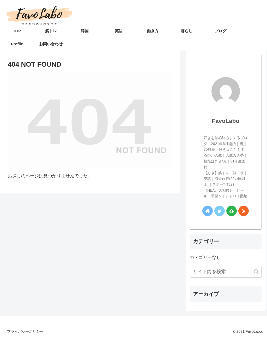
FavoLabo (225, 121)
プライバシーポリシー (25, 331)
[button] (253, 272)
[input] (225, 272)
